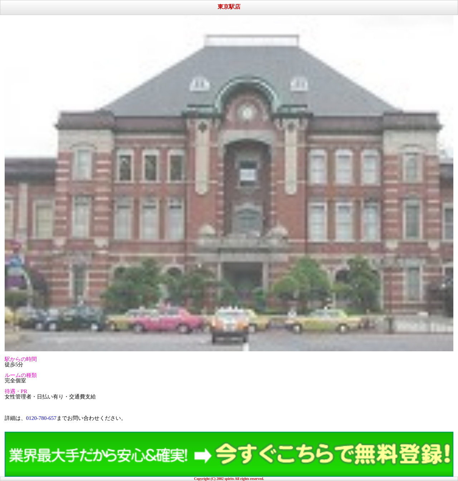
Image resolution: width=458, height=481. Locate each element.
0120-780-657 (41, 418)
